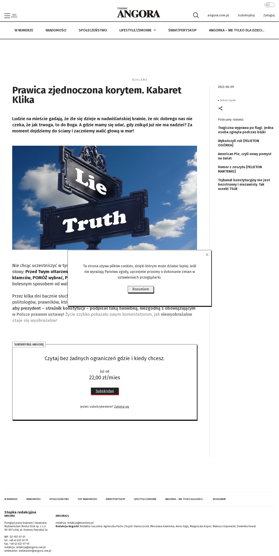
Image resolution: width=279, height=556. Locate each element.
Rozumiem (140, 289)
